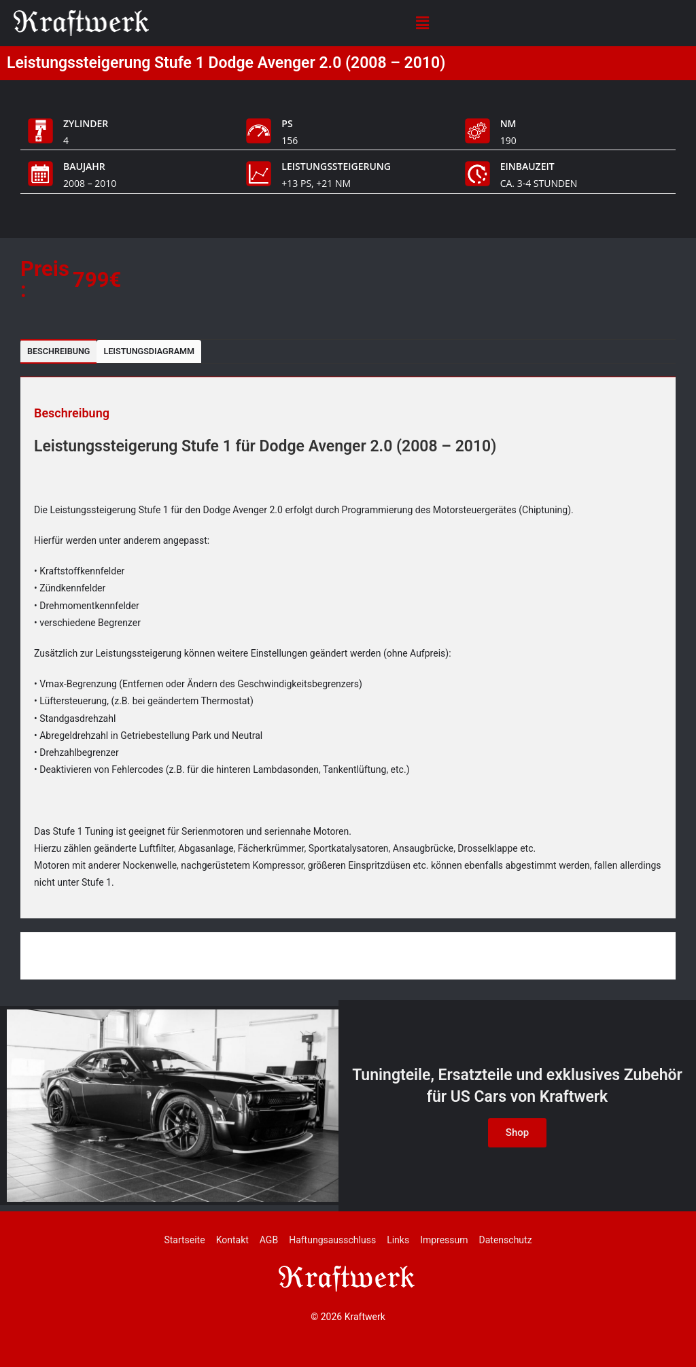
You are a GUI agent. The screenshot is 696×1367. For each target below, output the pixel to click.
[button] (422, 23)
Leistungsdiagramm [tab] (148, 351)
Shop (517, 1132)
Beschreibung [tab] (58, 351)
